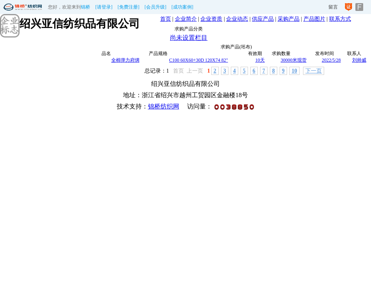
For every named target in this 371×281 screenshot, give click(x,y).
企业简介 (186, 19)
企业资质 (211, 19)
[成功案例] (182, 7)
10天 (260, 60)
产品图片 (314, 19)
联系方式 (340, 19)
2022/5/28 (331, 60)
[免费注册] (128, 7)
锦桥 (85, 7)
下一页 (313, 71)
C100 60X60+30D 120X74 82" (198, 60)
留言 (333, 7)
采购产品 (289, 19)
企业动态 (237, 19)
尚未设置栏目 (188, 37)
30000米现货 (294, 60)
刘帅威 (359, 60)
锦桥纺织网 (163, 106)
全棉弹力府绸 (125, 60)
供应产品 (263, 19)
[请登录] (103, 7)
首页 (165, 19)
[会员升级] (155, 7)
